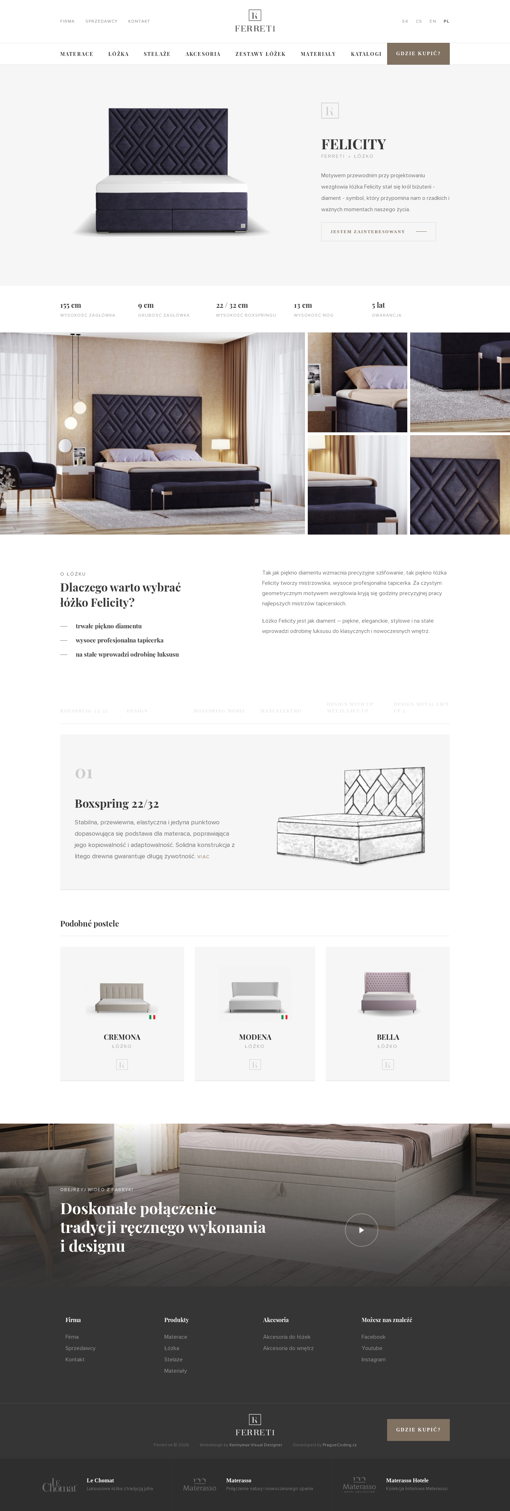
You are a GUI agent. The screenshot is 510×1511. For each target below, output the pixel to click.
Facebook (374, 1336)
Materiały (318, 54)
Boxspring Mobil (220, 711)
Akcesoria (203, 54)
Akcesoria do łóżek (287, 1336)
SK (405, 21)
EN (433, 21)
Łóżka (118, 54)
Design (137, 711)
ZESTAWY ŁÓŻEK (261, 54)
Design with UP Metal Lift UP (350, 707)
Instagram (374, 1359)
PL (447, 21)
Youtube (372, 1348)
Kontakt (139, 21)
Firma (67, 21)
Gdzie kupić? (418, 53)
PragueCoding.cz (340, 1445)
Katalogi (366, 54)
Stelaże (157, 54)
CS (419, 21)
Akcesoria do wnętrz (288, 1348)
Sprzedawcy (101, 21)
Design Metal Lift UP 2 (421, 707)
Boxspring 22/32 (84, 711)
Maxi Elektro (281, 711)
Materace (77, 54)
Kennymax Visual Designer (256, 1445)
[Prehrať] (361, 1230)
